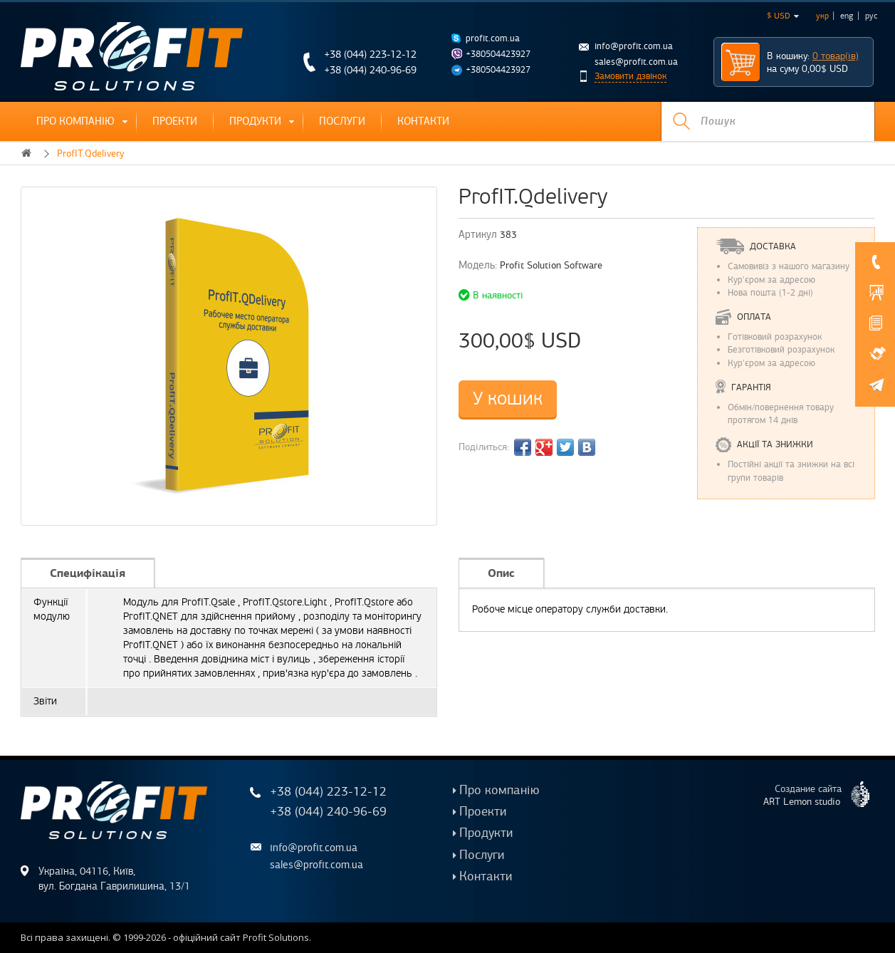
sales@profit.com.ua (636, 62)
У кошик (508, 398)
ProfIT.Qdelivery (90, 153)
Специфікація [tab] (87, 573)
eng (847, 16)
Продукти (255, 121)
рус (871, 16)
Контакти (423, 121)
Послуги (342, 121)
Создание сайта (822, 794)
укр (822, 16)
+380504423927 (498, 54)
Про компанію (75, 121)
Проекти (174, 121)
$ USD (783, 16)
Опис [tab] (501, 573)
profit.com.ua (493, 38)
